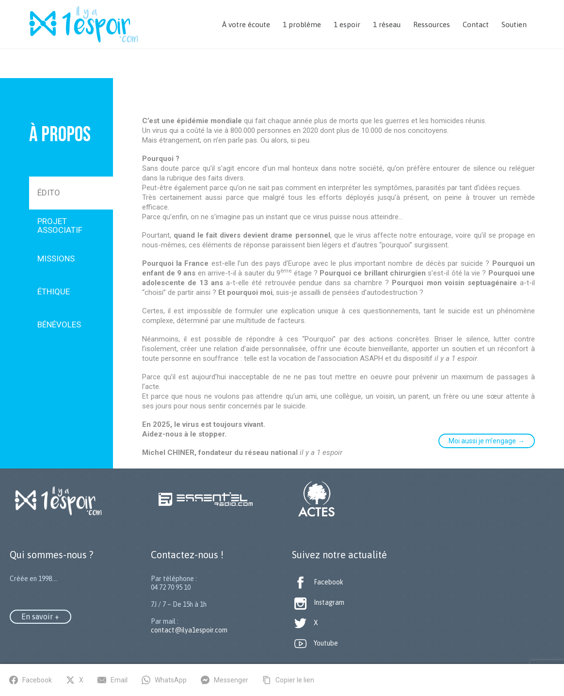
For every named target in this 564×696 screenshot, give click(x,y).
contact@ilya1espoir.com (189, 630)
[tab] (71, 193)
